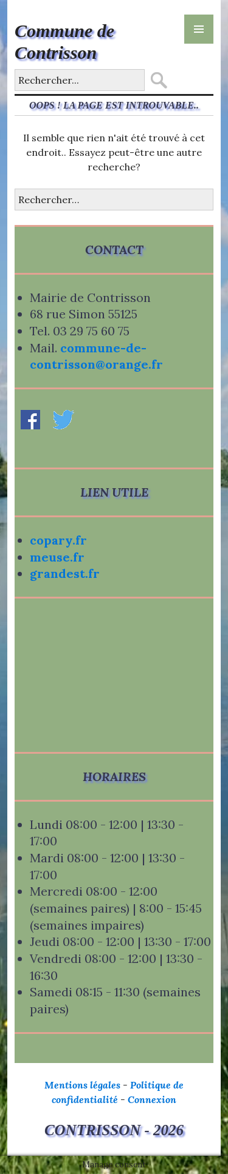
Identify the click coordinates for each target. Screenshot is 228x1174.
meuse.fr (57, 557)
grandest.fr (65, 573)
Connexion (152, 1099)
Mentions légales (82, 1085)
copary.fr (58, 540)
